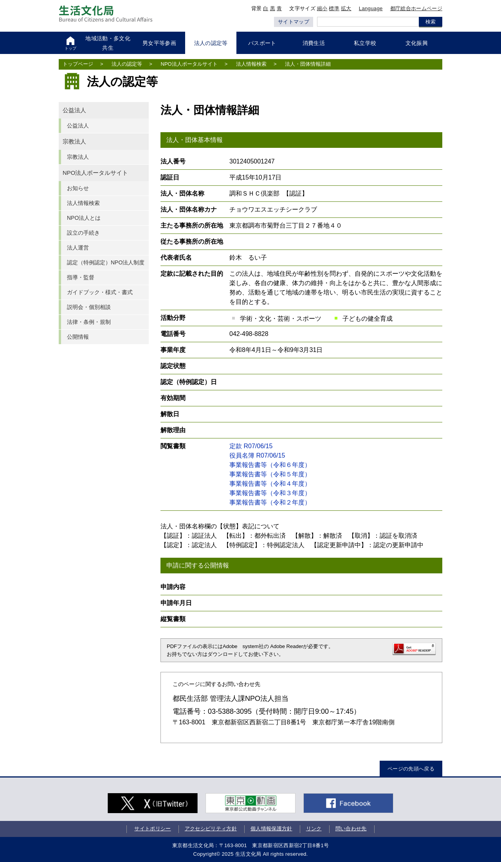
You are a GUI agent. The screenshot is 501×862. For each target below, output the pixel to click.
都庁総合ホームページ (416, 8)
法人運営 (78, 247)
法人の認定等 (127, 64)
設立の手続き (83, 233)
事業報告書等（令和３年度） (270, 493)
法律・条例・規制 (89, 322)
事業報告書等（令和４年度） (270, 483)
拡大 (346, 8)
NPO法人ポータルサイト (189, 64)
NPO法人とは (84, 218)
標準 (334, 8)
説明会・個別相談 (89, 307)
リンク (314, 828)
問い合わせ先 (351, 828)
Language (371, 8)
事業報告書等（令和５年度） (270, 474)
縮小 (322, 8)
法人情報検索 (251, 64)
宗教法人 (74, 141)
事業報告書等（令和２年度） (270, 502)
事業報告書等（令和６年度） (270, 465)
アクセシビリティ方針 (211, 828)
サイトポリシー (152, 828)
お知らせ (78, 188)
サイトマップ (293, 22)
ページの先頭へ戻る (410, 769)
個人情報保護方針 (271, 828)
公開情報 (78, 337)
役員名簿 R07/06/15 (257, 455)
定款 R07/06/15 (250, 446)
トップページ (78, 64)
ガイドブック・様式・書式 (100, 292)
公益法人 (74, 110)
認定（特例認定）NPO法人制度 (105, 262)
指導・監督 (80, 277)
